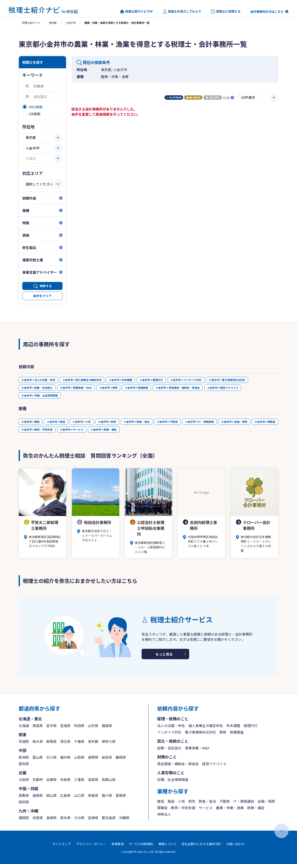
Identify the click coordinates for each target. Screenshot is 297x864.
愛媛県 (121, 795)
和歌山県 (109, 779)
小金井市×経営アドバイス (222, 387)
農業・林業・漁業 (230, 807)
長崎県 (51, 817)
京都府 (37, 779)
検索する (46, 286)
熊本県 (65, 817)
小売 (181, 801)
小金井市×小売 (82, 421)
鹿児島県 (109, 817)
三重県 (79, 779)
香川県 (107, 795)
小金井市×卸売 (107, 421)
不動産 (225, 801)
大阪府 (24, 779)
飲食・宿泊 (207, 801)
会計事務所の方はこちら (267, 11)
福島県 (107, 725)
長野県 (93, 757)
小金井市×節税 (108, 387)
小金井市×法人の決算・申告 (38, 380)
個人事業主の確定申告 (205, 725)
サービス (206, 807)
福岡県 (24, 817)
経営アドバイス (214, 763)
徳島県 (93, 795)
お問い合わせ (235, 844)
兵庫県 (51, 779)
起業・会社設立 (169, 747)
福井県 (65, 757)
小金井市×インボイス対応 (186, 380)
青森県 (37, 725)
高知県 (24, 801)
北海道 (24, 725)
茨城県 (24, 741)
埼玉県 (65, 741)
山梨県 (79, 757)
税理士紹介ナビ (31, 22)
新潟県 (24, 757)
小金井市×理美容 (265, 421)
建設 (160, 801)
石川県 (51, 757)
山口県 (79, 795)
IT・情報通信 (243, 801)
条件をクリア (42, 296)
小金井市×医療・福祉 (104, 429)
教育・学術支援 (183, 807)
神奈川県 (109, 741)
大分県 (79, 817)
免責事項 (117, 844)
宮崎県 (93, 817)
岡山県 (51, 795)
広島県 (65, 795)
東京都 (53, 22)
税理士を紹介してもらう (182, 11)
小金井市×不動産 (167, 421)
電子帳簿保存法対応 (200, 732)
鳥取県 (24, 795)
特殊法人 (164, 814)
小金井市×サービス (71, 429)
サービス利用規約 (141, 844)
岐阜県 (107, 757)
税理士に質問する (226, 11)
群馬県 (51, 741)
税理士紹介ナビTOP (136, 11)
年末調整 (233, 725)
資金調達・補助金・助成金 (178, 763)
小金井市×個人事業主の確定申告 (82, 380)
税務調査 (237, 732)
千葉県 (79, 741)
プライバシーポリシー (91, 844)
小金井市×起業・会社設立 (37, 387)
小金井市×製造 (56, 421)
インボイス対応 (169, 732)
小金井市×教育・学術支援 (37, 429)
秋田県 (79, 725)
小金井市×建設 (30, 421)
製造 (171, 801)
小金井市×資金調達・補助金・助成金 (178, 387)
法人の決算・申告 (171, 725)
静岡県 (121, 757)
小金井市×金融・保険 (234, 421)
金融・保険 (266, 801)
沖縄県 (124, 817)
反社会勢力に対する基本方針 (201, 844)
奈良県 (65, 779)
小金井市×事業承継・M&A (76, 387)
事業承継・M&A (197, 747)
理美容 (162, 807)
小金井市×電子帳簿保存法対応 (227, 380)
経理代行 (251, 725)
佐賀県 (37, 817)
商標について (167, 844)
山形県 (93, 725)
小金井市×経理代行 (151, 380)
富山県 (37, 757)
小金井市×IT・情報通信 (199, 421)
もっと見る (164, 654)
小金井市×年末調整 (120, 380)
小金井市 (70, 22)
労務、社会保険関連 (172, 779)
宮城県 (65, 725)
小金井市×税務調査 (136, 387)
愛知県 (24, 763)
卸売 (191, 801)
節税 (223, 732)
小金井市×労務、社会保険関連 (39, 395)
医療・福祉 (256, 807)
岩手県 (51, 725)
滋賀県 (93, 779)
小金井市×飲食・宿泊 (137, 421)
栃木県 (37, 741)
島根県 (37, 795)
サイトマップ (62, 844)
